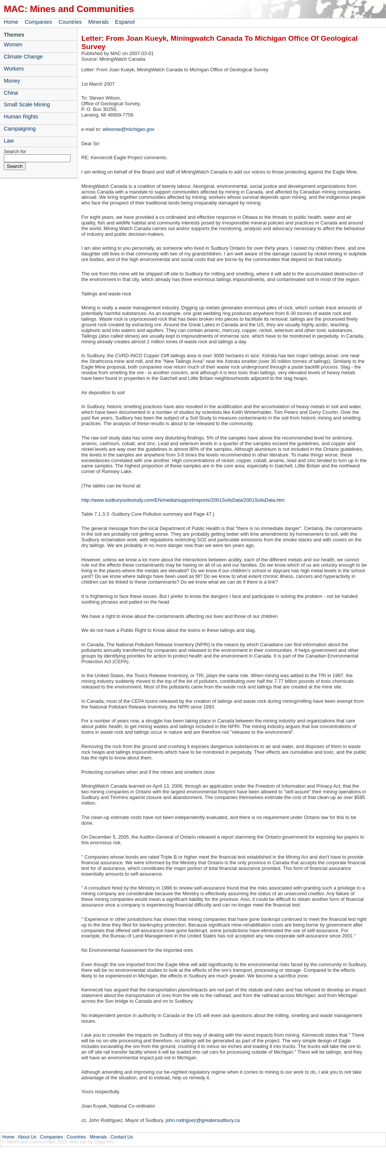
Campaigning (20, 129)
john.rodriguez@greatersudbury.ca (203, 1120)
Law (9, 141)
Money (12, 81)
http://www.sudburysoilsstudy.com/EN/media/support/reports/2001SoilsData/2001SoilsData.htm (183, 500)
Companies (38, 22)
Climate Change (23, 57)
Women (13, 44)
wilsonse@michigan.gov (128, 129)
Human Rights (21, 117)
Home (11, 22)
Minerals (98, 22)
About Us (27, 1137)
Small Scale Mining (27, 104)
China (11, 93)
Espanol (125, 22)
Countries (70, 22)
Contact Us (121, 1137)
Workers (14, 69)
